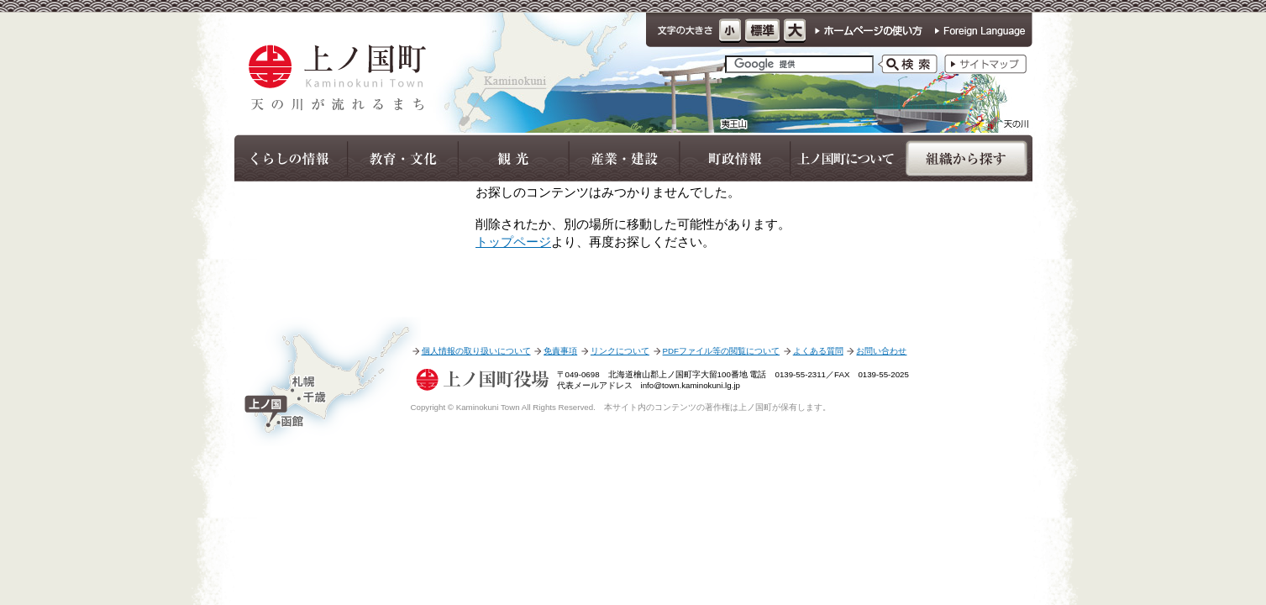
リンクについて (620, 350)
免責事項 (560, 350)
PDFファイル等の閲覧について (721, 350)
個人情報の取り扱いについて (476, 350)
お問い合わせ (881, 350)
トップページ (513, 241)
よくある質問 (818, 350)
